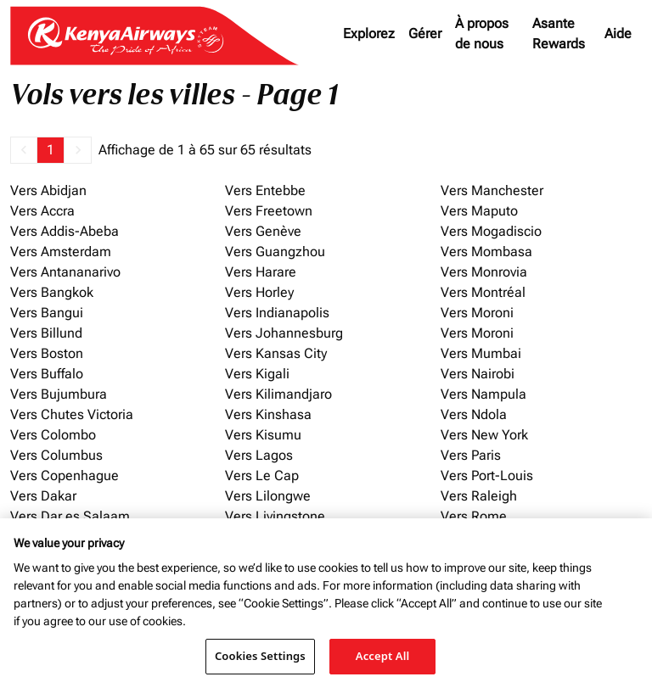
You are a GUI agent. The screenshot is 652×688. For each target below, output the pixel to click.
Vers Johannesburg (284, 333)
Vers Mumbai (481, 353)
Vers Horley (259, 292)
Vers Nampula (483, 394)
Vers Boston (46, 353)
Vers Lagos (259, 455)
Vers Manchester (492, 190)
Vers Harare (260, 272)
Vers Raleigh (479, 496)
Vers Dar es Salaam (70, 516)
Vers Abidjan (48, 190)
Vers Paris (471, 455)
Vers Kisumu (263, 435)
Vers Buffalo (46, 374)
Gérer (424, 33)
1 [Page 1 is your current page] (50, 150)
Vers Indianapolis (277, 313)
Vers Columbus (56, 455)
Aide (618, 33)
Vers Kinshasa (268, 414)
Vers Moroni (477, 313)
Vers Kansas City (276, 353)
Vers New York (484, 435)
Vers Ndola (474, 414)
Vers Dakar (43, 496)
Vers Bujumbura (58, 394)
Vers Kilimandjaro (278, 394)
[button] (23, 150)
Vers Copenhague (64, 475)
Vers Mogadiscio (491, 231)
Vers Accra (42, 211)
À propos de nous (482, 33)
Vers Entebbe (265, 190)
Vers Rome (474, 516)
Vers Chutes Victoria (71, 414)
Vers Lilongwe (268, 496)
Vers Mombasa (486, 251)
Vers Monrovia (484, 272)
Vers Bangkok (51, 292)
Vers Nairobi (477, 374)
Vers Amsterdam (60, 251)
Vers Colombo (53, 435)
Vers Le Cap (262, 475)
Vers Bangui (46, 313)
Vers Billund (46, 333)
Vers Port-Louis (487, 475)
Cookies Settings (260, 655)
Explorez (369, 33)
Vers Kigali (257, 374)
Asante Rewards (558, 33)
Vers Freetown (268, 211)
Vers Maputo (479, 211)
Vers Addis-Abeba (64, 231)
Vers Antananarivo (65, 272)
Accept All (383, 655)
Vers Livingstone (275, 516)
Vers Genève (263, 231)
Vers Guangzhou (275, 251)
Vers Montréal (483, 292)
